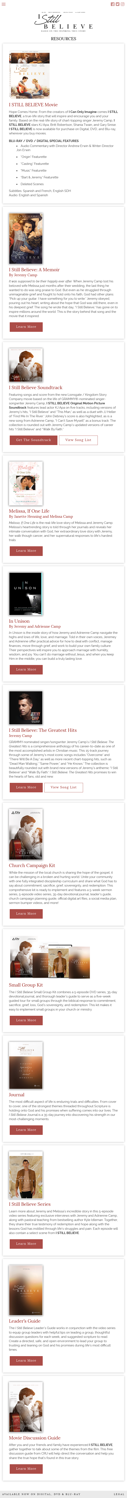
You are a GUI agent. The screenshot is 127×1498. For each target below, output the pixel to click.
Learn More (26, 326)
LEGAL (119, 1494)
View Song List (78, 440)
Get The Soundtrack (33, 440)
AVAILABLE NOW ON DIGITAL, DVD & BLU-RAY (41, 1494)
